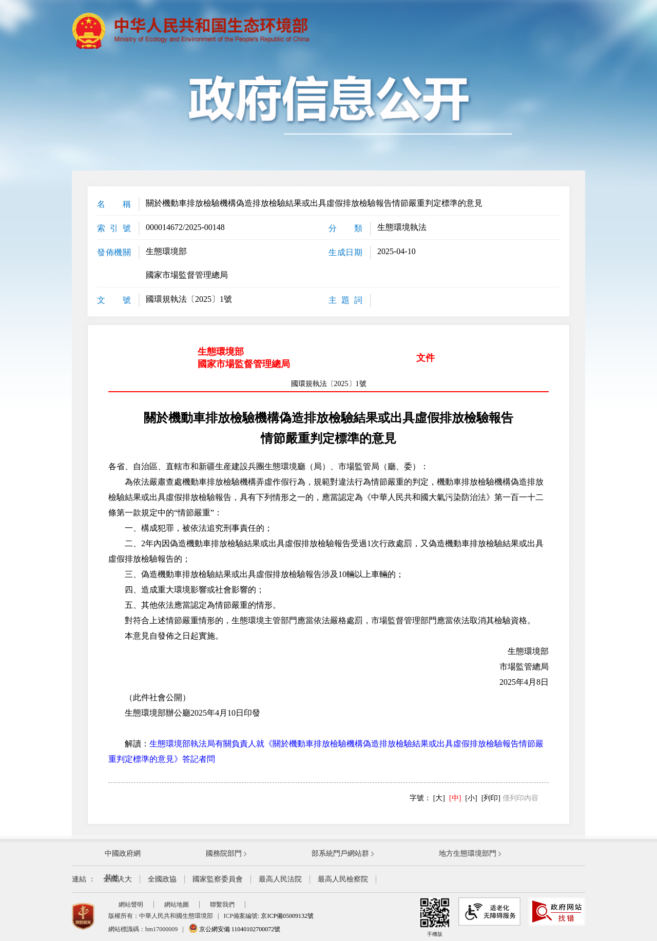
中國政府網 (123, 853)
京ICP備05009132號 (287, 915)
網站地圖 (176, 904)
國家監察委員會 (217, 879)
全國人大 (117, 879)
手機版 (434, 917)
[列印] (490, 798)
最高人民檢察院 (343, 879)
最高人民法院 (280, 879)
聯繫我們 (222, 904)
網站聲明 (131, 904)
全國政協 (162, 879)
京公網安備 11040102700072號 (234, 929)
